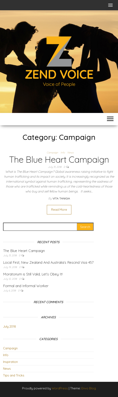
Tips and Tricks (13, 375)
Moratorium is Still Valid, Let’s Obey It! (33, 274)
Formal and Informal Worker (25, 286)
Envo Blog (88, 388)
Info (63, 152)
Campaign (52, 152)
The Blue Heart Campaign (59, 159)
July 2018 (9, 326)
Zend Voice (59, 74)
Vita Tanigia (61, 198)
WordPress (60, 388)
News (70, 152)
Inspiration (10, 362)
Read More (59, 210)
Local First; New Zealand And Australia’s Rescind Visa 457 (48, 262)
